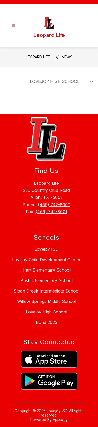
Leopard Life (38, 57)
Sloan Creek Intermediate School (46, 291)
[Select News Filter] (60, 81)
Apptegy (60, 419)
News (67, 57)
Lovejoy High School (46, 311)
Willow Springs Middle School (46, 301)
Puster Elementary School (46, 280)
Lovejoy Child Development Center (46, 259)
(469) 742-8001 (51, 211)
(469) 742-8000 (54, 204)
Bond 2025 (46, 322)
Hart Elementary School (46, 270)
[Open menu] (13, 26)
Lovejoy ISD (46, 249)
